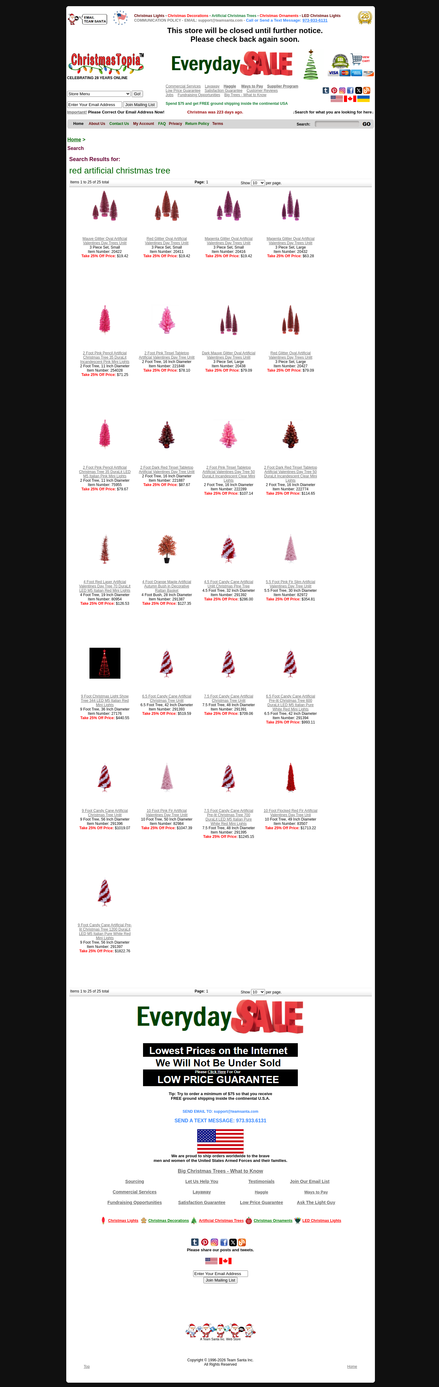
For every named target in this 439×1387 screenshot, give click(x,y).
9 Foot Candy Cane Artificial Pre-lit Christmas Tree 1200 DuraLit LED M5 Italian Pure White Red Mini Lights (105, 931)
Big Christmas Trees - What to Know (220, 1171)
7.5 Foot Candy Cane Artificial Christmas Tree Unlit (228, 698)
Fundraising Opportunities (199, 95)
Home (74, 139)
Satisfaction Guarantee (223, 90)
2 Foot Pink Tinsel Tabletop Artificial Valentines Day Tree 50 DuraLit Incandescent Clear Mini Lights (228, 474)
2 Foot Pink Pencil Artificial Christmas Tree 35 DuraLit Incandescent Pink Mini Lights (104, 357)
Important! (77, 112)
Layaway (212, 86)
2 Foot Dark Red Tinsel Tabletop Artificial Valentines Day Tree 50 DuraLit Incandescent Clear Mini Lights (290, 474)
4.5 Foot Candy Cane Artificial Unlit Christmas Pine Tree (228, 584)
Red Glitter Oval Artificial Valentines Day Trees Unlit (167, 241)
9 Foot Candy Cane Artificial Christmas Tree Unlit (105, 813)
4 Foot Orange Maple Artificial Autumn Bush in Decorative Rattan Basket (166, 586)
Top (87, 1366)
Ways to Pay (316, 1192)
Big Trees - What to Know (245, 95)
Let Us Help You (201, 1181)
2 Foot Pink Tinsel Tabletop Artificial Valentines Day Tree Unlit (167, 355)
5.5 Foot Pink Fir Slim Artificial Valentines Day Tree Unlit (290, 584)
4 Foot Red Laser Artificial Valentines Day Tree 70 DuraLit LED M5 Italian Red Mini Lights (105, 586)
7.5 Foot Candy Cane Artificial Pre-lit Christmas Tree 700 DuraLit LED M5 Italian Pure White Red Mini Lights (228, 817)
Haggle (261, 1192)
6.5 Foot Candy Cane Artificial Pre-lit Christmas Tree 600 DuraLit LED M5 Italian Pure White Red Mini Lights (290, 702)
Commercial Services (183, 86)
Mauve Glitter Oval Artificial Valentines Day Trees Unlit (104, 241)
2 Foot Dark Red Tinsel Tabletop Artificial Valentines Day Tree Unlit (167, 469)
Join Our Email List (310, 1181)
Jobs (169, 95)
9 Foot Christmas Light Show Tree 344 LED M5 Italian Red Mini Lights (105, 700)
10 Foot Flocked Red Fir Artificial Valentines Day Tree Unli (290, 813)
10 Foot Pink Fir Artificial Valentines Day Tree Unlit (167, 813)
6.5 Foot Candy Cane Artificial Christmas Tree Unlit (166, 698)
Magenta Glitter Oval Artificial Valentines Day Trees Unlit (229, 241)
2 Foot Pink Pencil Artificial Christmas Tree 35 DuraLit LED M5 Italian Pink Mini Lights (105, 471)
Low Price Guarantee (183, 90)
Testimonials (261, 1181)
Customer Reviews (262, 90)
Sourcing (134, 1181)
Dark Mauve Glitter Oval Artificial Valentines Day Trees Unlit (228, 355)
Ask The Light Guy (316, 1202)
